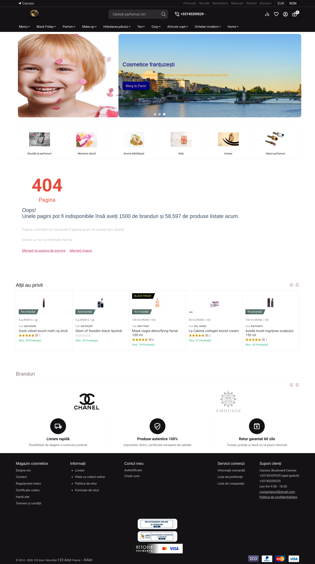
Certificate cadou (28, 490)
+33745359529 (189, 14)
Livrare (79, 470)
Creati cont (132, 476)
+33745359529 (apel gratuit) (279, 476)
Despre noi (23, 470)
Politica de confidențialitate (278, 497)
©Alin (86, 559)
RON (293, 3)
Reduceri (239, 3)
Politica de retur (86, 483)
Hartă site (22, 497)
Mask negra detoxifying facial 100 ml (155, 349)
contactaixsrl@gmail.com (277, 492)
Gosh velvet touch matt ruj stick (40, 347)
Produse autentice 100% (157, 439)
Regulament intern (28, 483)
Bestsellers (222, 3)
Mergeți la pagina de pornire (41, 251)
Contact (21, 477)
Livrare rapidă (58, 439)
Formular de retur (87, 490)
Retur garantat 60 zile (257, 439)
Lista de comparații (231, 483)
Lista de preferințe (230, 477)
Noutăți (206, 3)
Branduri (267, 3)
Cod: (21, 343)
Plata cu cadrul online (90, 477)
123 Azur (64, 559)
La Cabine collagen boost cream (211, 347)
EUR (282, 3)
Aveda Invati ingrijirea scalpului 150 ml (269, 349)
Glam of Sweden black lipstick (96, 347)
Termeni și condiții (28, 503)
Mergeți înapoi (75, 251)
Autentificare (133, 470)
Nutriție (253, 3)
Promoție (191, 3)
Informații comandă (231, 470)
